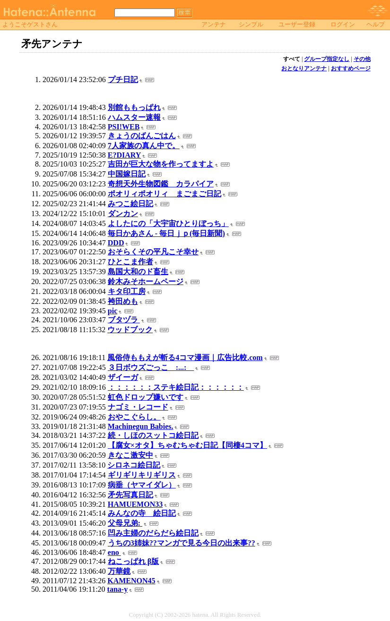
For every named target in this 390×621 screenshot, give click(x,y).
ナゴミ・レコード (138, 407)
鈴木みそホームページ (145, 281)
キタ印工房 (127, 291)
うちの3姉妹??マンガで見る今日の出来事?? (181, 543)
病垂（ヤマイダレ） (142, 485)
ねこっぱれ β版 (133, 561)
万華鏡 (119, 571)
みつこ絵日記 (130, 204)
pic (112, 311)
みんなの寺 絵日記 (142, 513)
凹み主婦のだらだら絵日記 (153, 533)
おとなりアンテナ (304, 68)
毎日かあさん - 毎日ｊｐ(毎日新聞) (166, 233)
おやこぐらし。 (134, 417)
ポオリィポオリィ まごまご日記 (164, 194)
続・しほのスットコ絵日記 (153, 435)
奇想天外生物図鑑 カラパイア (161, 184)
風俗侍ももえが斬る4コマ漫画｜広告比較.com (184, 357)
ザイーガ (123, 377)
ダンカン (123, 214)
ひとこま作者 (130, 262)
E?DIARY (124, 155)
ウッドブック (130, 330)
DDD (116, 243)
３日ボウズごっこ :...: (151, 367)
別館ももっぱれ (134, 107)
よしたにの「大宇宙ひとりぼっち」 (168, 223)
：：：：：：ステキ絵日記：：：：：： (176, 387)
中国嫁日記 (127, 174)
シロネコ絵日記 (133, 465)
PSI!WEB (124, 127)
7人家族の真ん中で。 (144, 146)
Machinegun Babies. (140, 426)
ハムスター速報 (134, 117)
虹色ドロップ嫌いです (145, 397)
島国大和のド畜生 (138, 272)
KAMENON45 (131, 581)
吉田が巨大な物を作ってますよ (161, 164)
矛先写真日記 (130, 495)
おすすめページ (351, 68)
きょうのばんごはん (142, 136)
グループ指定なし (326, 59)
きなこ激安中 (130, 455)
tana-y (117, 589)
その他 (362, 59)
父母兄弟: (125, 523)
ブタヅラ (124, 320)
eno (114, 552)
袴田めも (123, 301)
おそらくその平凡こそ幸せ (153, 252)
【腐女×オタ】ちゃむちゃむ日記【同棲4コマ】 (187, 445)
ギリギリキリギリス (142, 475)
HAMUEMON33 (135, 504)
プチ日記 (123, 80)
